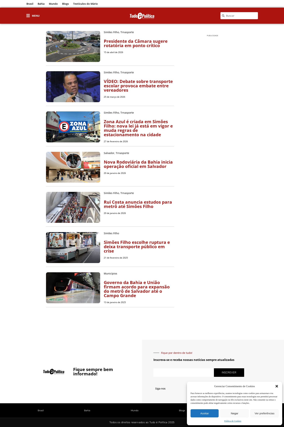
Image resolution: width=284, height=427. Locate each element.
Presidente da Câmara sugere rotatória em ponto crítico (136, 43)
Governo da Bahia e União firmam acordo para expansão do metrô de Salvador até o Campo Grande (137, 288)
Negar (234, 413)
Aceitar (204, 413)
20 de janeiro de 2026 (115, 173)
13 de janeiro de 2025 (115, 302)
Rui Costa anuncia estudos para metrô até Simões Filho (138, 204)
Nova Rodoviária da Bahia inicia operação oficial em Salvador (138, 164)
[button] (277, 386)
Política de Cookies (232, 421)
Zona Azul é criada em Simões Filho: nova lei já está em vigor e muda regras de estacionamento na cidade (138, 128)
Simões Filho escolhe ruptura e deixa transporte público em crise (137, 246)
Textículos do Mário (85, 3)
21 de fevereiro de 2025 (116, 257)
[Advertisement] (212, 96)
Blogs (65, 3)
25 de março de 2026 (114, 96)
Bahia (41, 3)
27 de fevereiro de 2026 (116, 141)
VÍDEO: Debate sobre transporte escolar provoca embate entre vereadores (138, 85)
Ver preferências (264, 413)
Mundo (53, 3)
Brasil (29, 3)
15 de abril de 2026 (113, 52)
